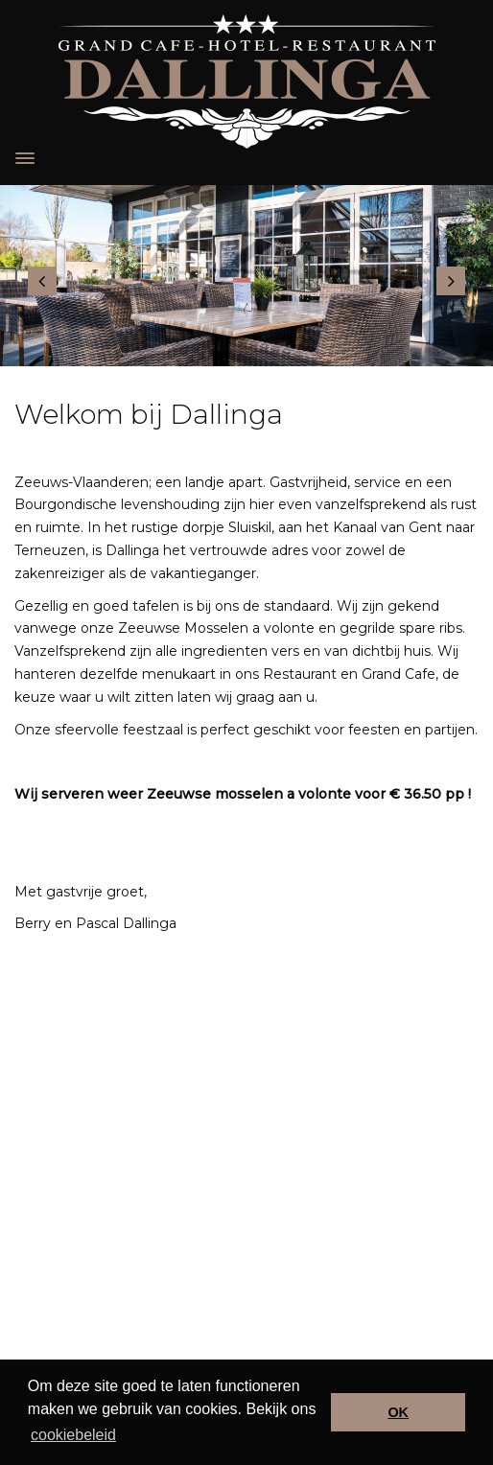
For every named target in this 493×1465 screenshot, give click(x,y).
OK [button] (398, 1412)
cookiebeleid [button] (73, 1435)
